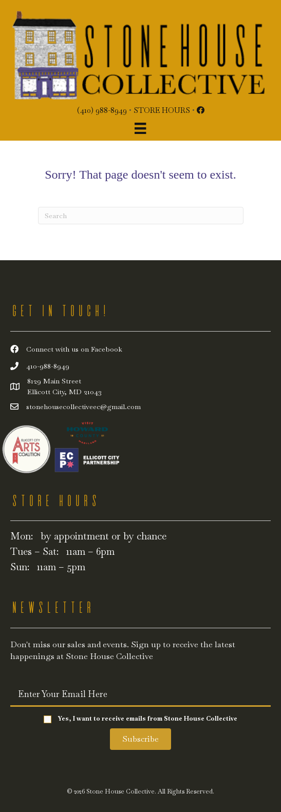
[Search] (140, 215)
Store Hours (162, 110)
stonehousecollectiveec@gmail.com (83, 406)
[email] (140, 694)
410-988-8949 (47, 366)
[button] (140, 739)
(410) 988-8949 (102, 110)
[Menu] (140, 129)
